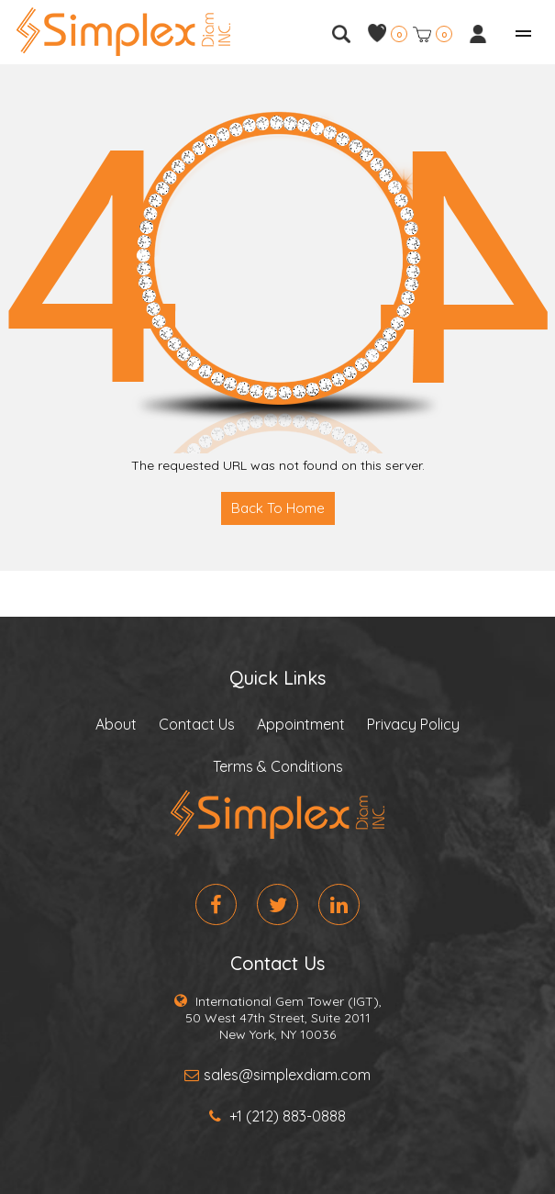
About (116, 724)
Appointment (301, 724)
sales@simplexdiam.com (277, 1075)
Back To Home (278, 508)
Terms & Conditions (278, 766)
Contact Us (197, 724)
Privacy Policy (413, 724)
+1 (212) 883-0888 (277, 1116)
